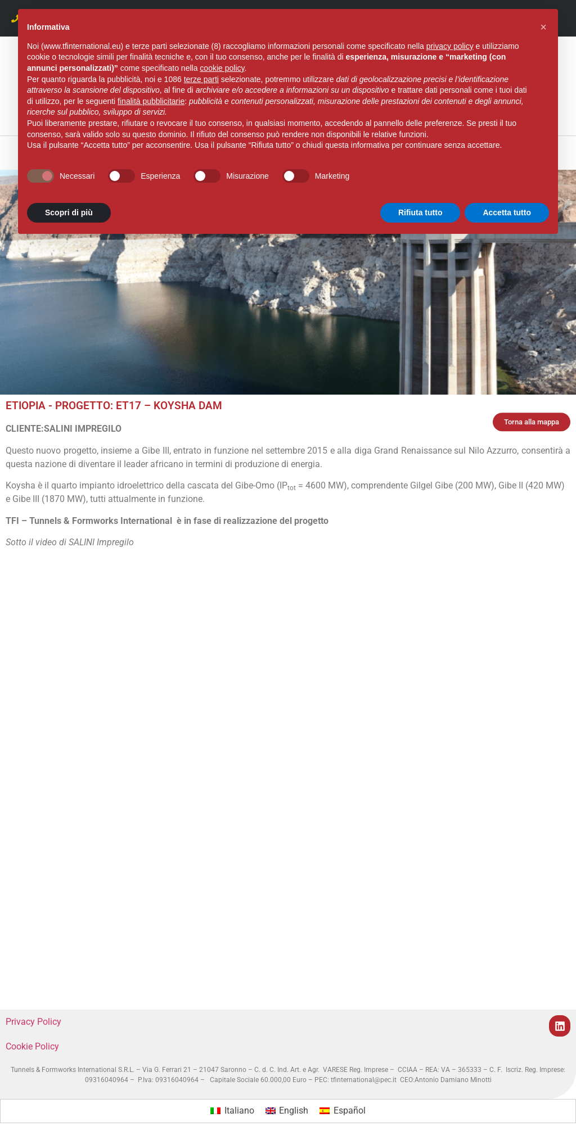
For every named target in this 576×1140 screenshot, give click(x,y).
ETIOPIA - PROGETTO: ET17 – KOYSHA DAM (114, 405)
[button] (543, 27)
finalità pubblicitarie (151, 101)
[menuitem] (232, 1111)
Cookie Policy (32, 1046)
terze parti (201, 79)
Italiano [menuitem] (239, 1110)
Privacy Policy (33, 1021)
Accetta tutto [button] (507, 212)
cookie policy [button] (222, 68)
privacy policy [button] (450, 46)
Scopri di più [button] (69, 212)
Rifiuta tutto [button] (420, 212)
